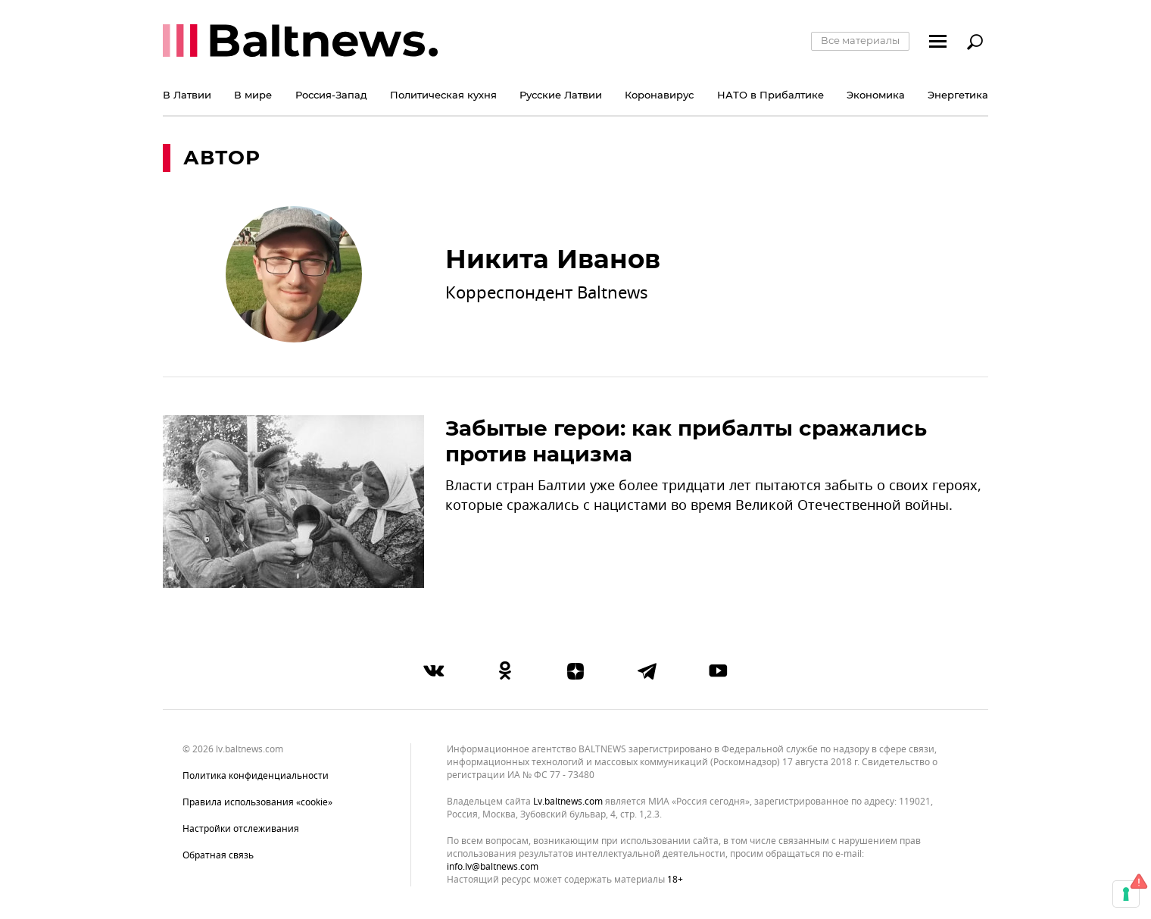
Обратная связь (218, 855)
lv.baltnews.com (568, 802)
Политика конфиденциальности (255, 776)
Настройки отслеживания (240, 829)
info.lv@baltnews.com (492, 867)
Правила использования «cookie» (257, 802)
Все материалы (860, 40)
